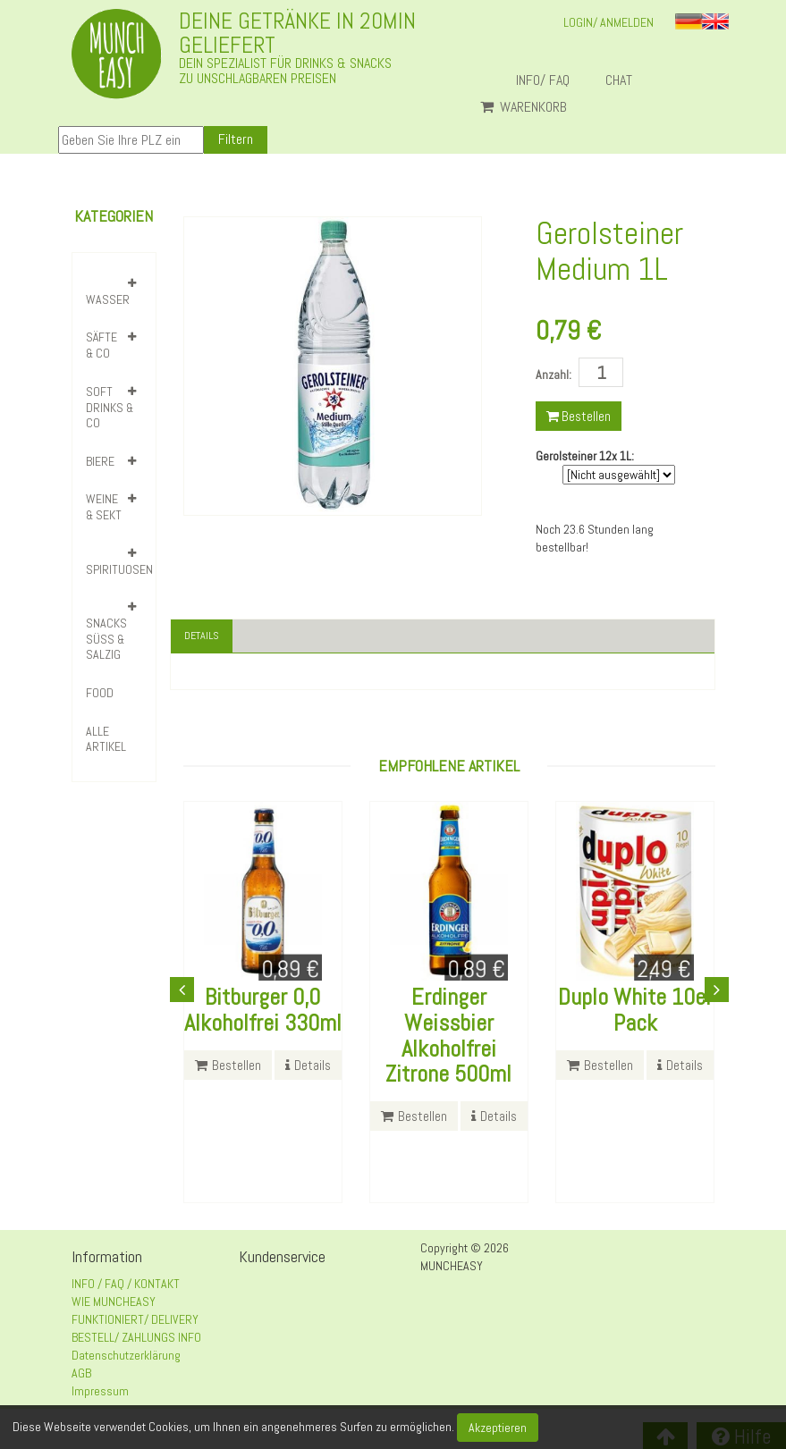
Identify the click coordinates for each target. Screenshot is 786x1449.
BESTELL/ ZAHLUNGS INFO (136, 1340)
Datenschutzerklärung (126, 1358)
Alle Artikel (106, 739)
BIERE (100, 461)
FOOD (100, 693)
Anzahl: (553, 374)
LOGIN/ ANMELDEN (608, 22)
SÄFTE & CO (101, 345)
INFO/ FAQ (543, 80)
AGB (81, 1376)
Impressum (100, 1394)
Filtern (235, 139)
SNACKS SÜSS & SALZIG (106, 638)
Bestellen (578, 416)
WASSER (108, 299)
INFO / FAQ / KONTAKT (126, 1286)
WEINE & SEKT (104, 507)
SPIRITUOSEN (119, 569)
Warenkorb (523, 107)
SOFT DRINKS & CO (109, 407)
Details (204, 636)
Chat (626, 80)
